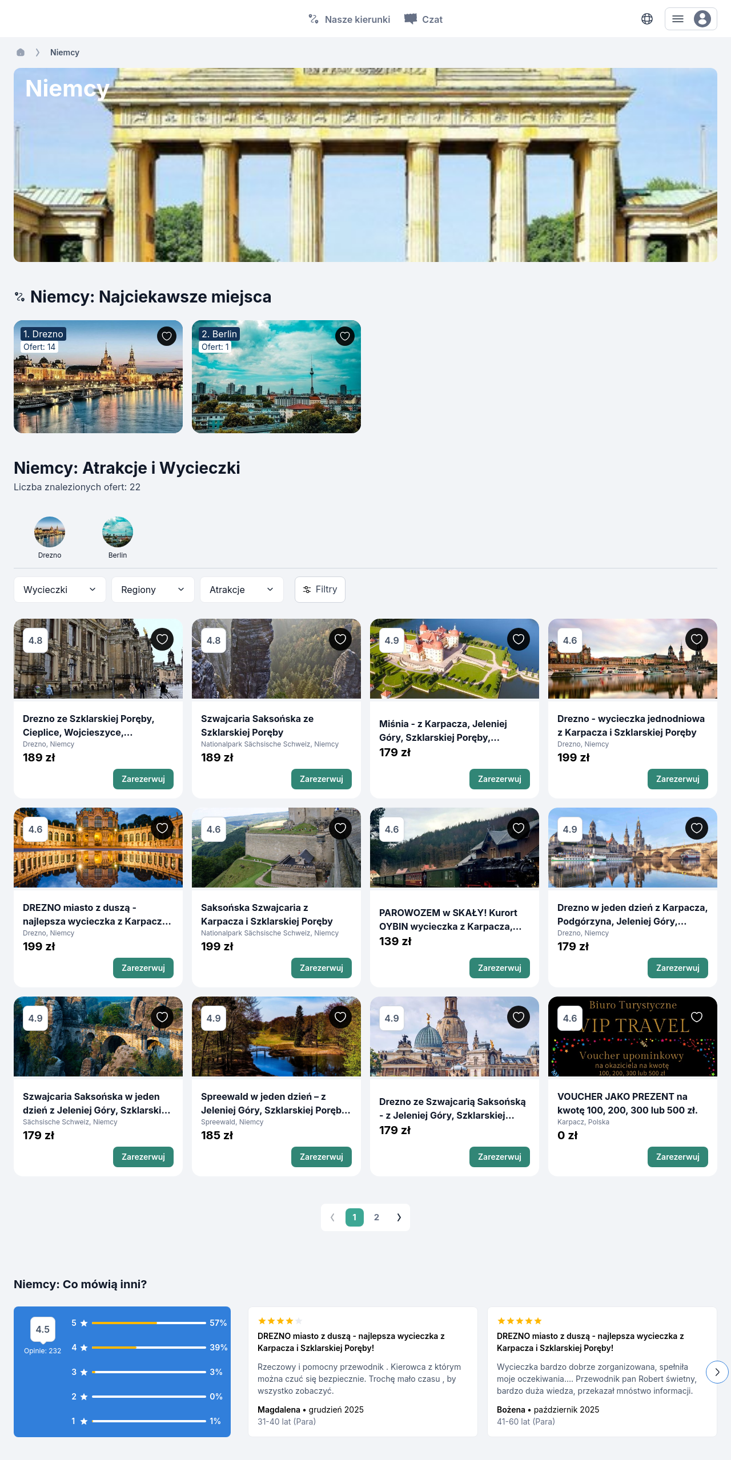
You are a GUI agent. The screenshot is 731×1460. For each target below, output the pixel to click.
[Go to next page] (399, 1217)
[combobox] (60, 589)
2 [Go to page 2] (377, 1217)
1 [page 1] (355, 1217)
